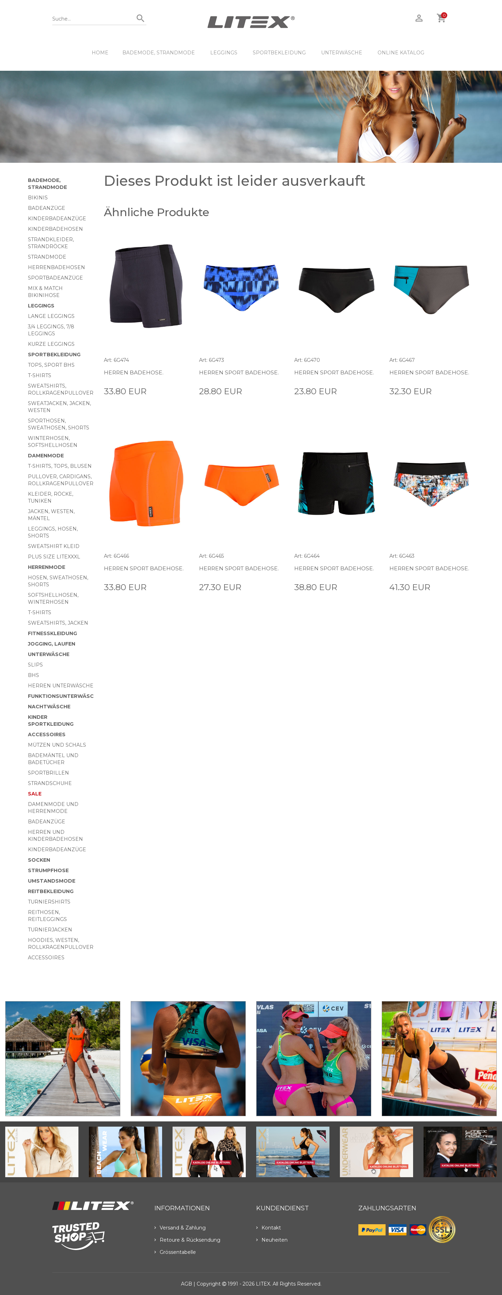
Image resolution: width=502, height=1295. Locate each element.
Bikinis (38, 198)
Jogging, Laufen (51, 644)
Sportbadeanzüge (55, 278)
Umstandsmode (51, 881)
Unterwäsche (341, 52)
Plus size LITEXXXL (54, 557)
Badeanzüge (46, 208)
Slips (35, 665)
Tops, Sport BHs (51, 365)
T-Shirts (39, 375)
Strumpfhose (48, 870)
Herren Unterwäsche (60, 686)
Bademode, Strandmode (158, 52)
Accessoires (47, 734)
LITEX (263, 1284)
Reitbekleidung (51, 891)
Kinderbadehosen (55, 229)
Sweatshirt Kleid (53, 546)
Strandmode (47, 257)
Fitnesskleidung (52, 633)
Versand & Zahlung (180, 1228)
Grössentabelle (175, 1252)
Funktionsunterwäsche (64, 696)
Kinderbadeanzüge (57, 218)
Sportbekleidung (279, 52)
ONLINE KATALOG (401, 52)
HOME (100, 52)
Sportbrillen (48, 773)
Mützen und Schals (57, 745)
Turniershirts (49, 902)
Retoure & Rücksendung (187, 1240)
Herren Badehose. (134, 372)
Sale (34, 794)
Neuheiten (272, 1240)
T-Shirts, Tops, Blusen (60, 466)
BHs (33, 675)
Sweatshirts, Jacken (58, 623)
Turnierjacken (50, 930)
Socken (39, 860)
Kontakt (268, 1228)
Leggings (223, 52)
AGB (186, 1284)
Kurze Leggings (51, 344)
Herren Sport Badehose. (240, 372)
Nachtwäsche (49, 706)
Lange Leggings (51, 316)
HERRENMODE (46, 567)
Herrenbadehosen (56, 267)
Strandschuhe (50, 783)
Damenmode (46, 455)
